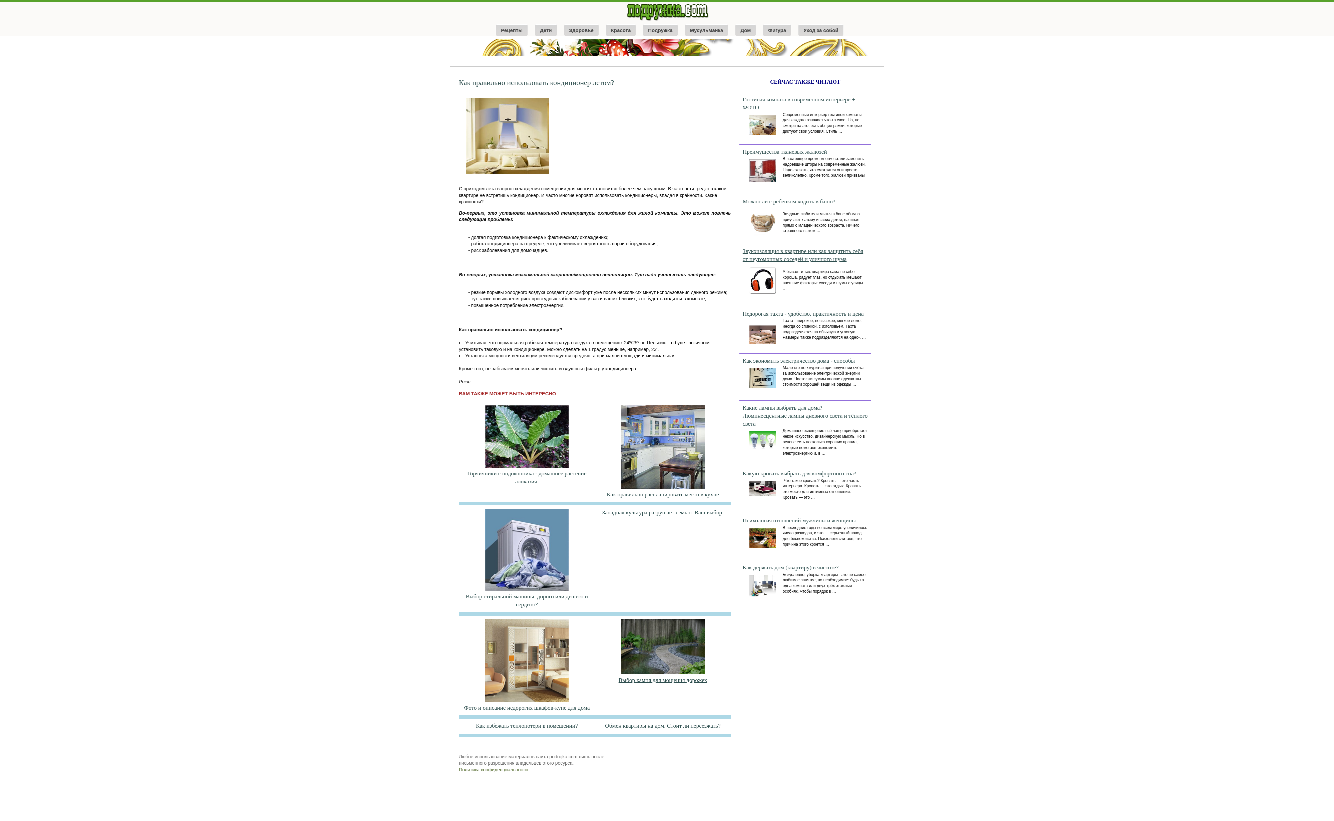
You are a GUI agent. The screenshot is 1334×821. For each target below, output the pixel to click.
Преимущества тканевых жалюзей (785, 152)
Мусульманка (706, 30)
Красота (621, 30)
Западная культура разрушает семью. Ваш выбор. (662, 512)
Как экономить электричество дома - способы (799, 361)
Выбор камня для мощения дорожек (663, 680)
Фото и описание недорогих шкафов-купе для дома (527, 708)
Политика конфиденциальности (493, 769)
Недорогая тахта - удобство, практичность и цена (803, 314)
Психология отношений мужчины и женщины (799, 520)
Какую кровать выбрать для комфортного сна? (799, 473)
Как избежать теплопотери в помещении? (527, 726)
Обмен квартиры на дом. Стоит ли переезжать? (662, 726)
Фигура (777, 30)
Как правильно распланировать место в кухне (663, 494)
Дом (745, 30)
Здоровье (581, 30)
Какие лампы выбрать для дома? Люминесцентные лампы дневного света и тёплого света (805, 416)
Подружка (660, 30)
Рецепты (512, 30)
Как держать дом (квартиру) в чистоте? (791, 567)
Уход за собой (820, 30)
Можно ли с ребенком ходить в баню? (789, 201)
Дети (546, 30)
